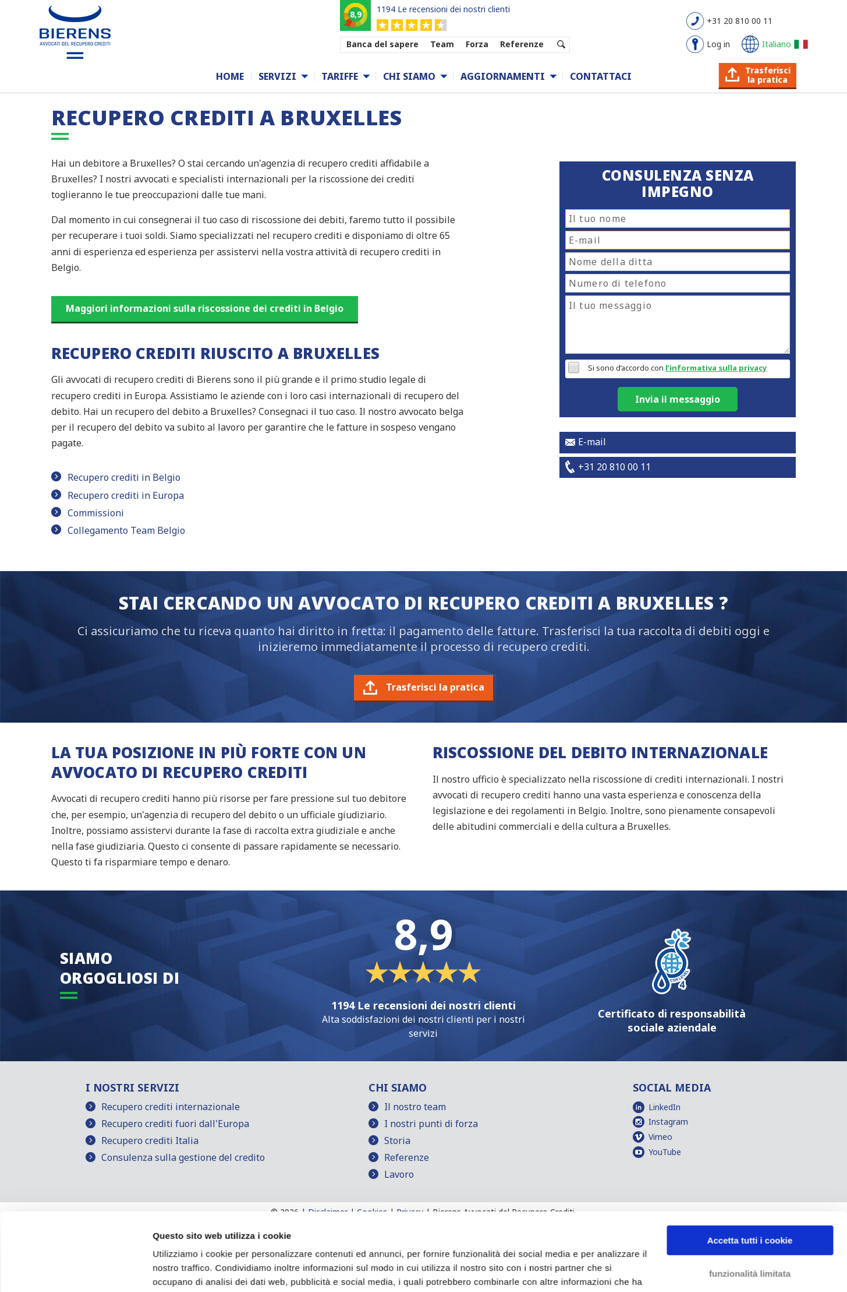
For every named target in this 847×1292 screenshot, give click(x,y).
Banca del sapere (382, 44)
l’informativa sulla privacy (716, 367)
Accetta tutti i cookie (750, 1168)
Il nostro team (415, 1106)
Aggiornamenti (502, 76)
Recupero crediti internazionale (170, 1106)
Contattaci (601, 76)
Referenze (522, 44)
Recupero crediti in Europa (126, 495)
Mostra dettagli (184, 1269)
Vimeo (660, 1136)
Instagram (668, 1121)
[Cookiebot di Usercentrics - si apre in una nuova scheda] (75, 1269)
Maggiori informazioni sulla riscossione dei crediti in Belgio (204, 308)
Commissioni (96, 512)
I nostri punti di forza (431, 1123)
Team (442, 44)
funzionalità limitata (750, 1200)
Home (230, 76)
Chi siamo (409, 76)
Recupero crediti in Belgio (124, 477)
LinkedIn (664, 1107)
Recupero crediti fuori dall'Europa (175, 1123)
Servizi (277, 76)
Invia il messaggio (677, 399)
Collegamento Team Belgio (126, 530)
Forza (477, 44)
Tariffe (339, 76)
